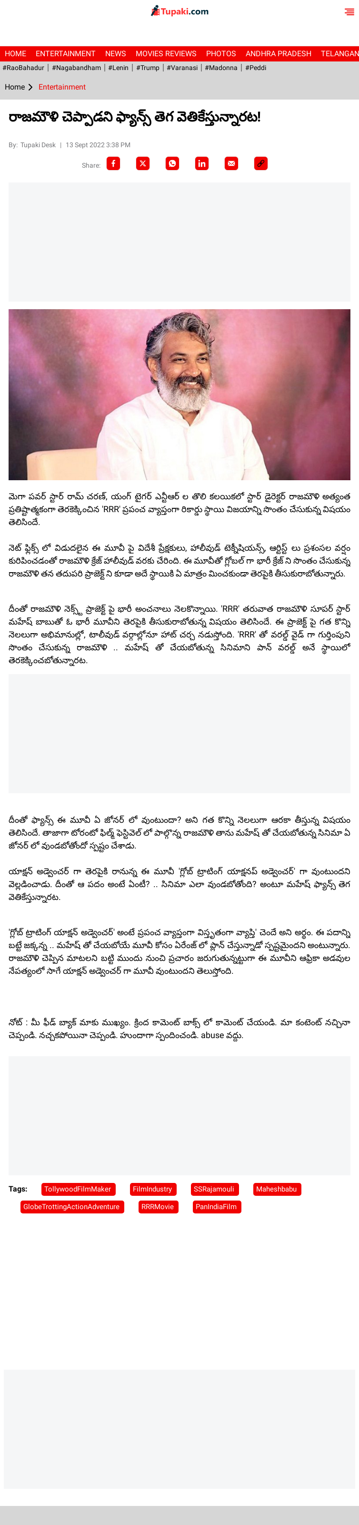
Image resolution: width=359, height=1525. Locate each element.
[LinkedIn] (202, 163)
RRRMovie (158, 1206)
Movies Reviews (166, 53)
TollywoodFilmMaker (78, 1189)
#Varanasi (181, 67)
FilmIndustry (153, 1189)
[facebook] (113, 163)
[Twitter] (143, 163)
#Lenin (118, 67)
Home (15, 53)
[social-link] (261, 163)
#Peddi (254, 67)
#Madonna (220, 67)
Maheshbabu (277, 1189)
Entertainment (66, 53)
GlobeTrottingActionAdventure (72, 1206)
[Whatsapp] (172, 163)
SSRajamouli (215, 1189)
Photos (221, 53)
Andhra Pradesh (278, 53)
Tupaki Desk (38, 145)
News (115, 53)
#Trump (147, 67)
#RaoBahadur (23, 67)
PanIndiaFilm (217, 1206)
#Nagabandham (75, 67)
